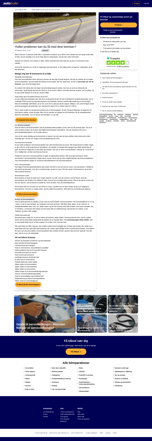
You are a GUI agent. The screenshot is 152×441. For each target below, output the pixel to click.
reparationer (102, 122)
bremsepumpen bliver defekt (78, 220)
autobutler (102, 117)
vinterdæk (116, 121)
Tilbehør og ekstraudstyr (122, 382)
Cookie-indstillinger (91, 433)
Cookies (107, 433)
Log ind (146, 3)
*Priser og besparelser (67, 412)
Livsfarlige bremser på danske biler (27, 257)
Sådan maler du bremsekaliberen (26, 281)
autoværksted (103, 116)
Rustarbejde (82, 378)
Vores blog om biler (21, 9)
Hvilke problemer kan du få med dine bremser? (45, 46)
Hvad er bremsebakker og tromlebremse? (29, 276)
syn (135, 119)
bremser (45, 50)
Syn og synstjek (119, 375)
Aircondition (28, 368)
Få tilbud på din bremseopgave (28, 284)
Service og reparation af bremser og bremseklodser (33, 241)
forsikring (109, 121)
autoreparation (114, 119)
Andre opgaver (29, 371)
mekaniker (128, 114)
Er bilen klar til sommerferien (25, 259)
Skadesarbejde (83, 391)
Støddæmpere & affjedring (122, 371)
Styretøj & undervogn (121, 368)
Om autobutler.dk (48, 412)
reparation (120, 114)
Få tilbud (137, 3)
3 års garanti (64, 416)
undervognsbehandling (106, 114)
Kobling (53, 385)
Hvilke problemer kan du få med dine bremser (31, 250)
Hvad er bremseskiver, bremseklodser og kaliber (31, 248)
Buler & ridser (29, 389)
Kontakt (45, 416)
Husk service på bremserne (24, 255)
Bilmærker (63, 421)
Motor (80, 368)
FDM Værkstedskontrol (67, 414)
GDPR (115, 433)
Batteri (27, 378)
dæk (121, 116)
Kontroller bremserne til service (26, 252)
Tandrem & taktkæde (120, 378)
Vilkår (101, 433)
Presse (45, 414)
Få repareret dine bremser (26, 120)
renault (123, 121)
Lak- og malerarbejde (58, 389)
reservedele (128, 116)
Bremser (27, 385)
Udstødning (117, 385)
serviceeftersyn (122, 117)
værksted (135, 114)
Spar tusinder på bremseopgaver (26, 243)
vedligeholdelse (124, 119)
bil (115, 114)
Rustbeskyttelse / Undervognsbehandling (86, 383)
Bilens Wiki (81, 416)
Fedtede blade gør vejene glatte (26, 262)
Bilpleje (27, 382)
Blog (79, 412)
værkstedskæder (131, 121)
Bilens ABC (81, 414)
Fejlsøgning (55, 375)
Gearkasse (54, 382)
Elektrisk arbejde (56, 371)
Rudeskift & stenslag (85, 375)
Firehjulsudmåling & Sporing (60, 378)
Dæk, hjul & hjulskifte (58, 368)
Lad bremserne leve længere (25, 245)
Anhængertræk (29, 375)
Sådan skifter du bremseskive (25, 269)
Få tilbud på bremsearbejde (27, 194)
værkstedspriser (111, 117)
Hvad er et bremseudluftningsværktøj (28, 274)
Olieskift (81, 371)
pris (131, 119)
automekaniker (103, 119)
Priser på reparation (84, 419)
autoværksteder (133, 117)
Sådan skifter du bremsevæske (26, 264)
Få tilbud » (119, 25)
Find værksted (64, 419)
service (111, 116)
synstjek (101, 121)
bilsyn (117, 116)
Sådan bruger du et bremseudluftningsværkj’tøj (31, 271)
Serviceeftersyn (83, 387)
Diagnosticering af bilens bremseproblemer (30, 278)
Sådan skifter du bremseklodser (26, 267)
